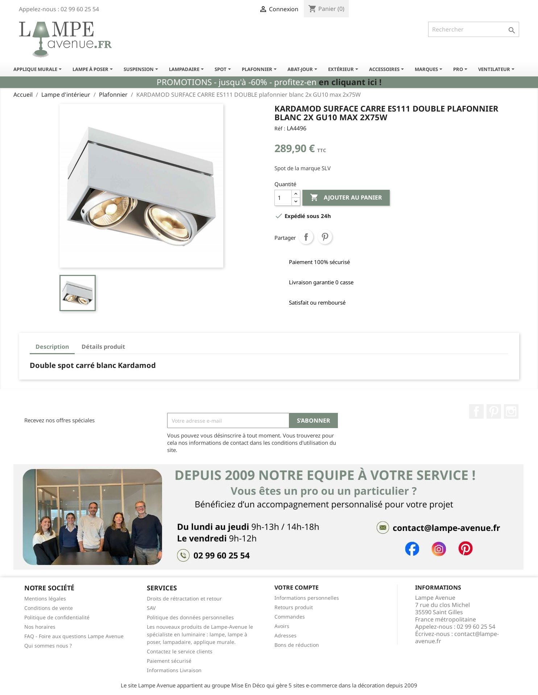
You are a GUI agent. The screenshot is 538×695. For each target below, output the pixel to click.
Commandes (289, 616)
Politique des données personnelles (190, 617)
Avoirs (281, 626)
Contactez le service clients (179, 651)
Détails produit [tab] (103, 347)
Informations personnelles (306, 597)
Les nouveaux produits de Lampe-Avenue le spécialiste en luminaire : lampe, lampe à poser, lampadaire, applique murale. (200, 634)
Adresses (285, 635)
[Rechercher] (473, 29)
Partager (306, 237)
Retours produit (293, 607)
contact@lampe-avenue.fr (457, 637)
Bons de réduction (296, 644)
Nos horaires (39, 626)
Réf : (279, 128)
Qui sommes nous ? (48, 645)
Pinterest (325, 237)
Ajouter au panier (346, 197)
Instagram (511, 411)
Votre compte (296, 587)
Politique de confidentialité (57, 617)
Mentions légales (45, 598)
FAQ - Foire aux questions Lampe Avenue (74, 636)
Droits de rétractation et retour (184, 598)
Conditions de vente (48, 607)
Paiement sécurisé (169, 660)
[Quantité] (283, 198)
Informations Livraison (174, 670)
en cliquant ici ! (350, 82)
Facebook (476, 411)
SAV (151, 607)
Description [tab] (52, 347)
